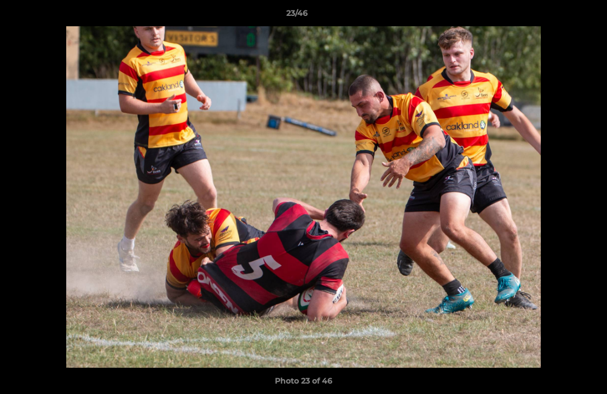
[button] (561, 16)
